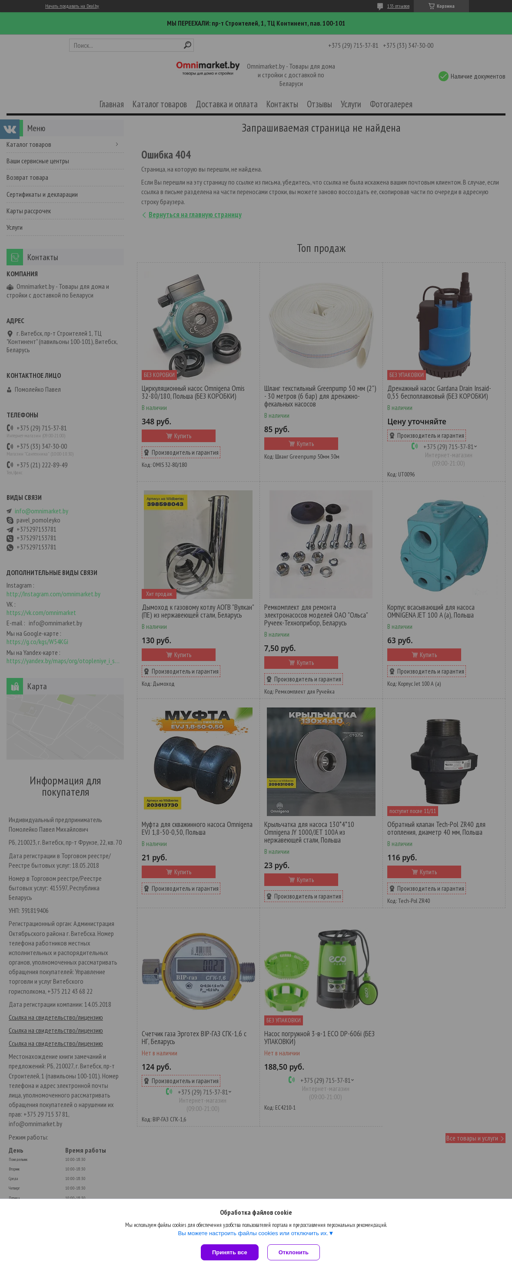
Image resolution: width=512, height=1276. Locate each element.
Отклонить (294, 1252)
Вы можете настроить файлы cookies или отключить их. (253, 1233)
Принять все (229, 1252)
